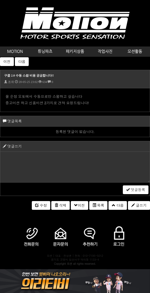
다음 (21, 62)
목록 (98, 205)
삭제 (60, 205)
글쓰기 (139, 205)
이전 (7, 62)
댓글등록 (135, 190)
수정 (41, 205)
